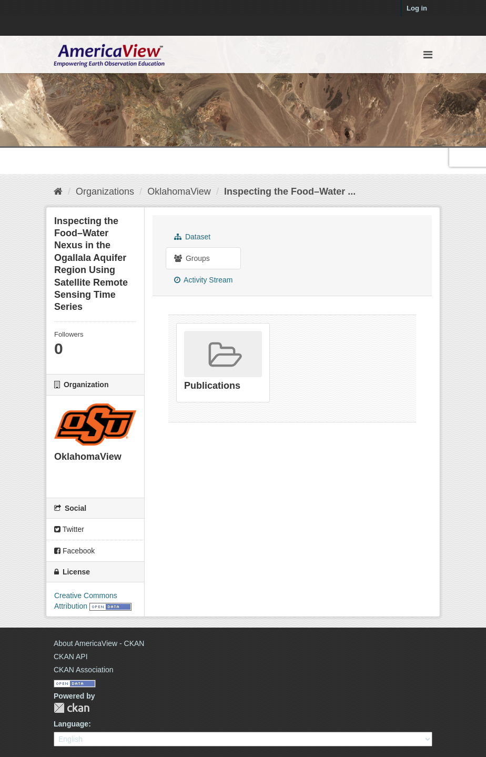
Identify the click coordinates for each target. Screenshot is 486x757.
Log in (417, 8)
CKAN (71, 707)
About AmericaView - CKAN (99, 643)
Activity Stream (203, 280)
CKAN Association (84, 669)
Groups (192, 258)
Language (71, 724)
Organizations (105, 191)
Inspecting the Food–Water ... (290, 191)
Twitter (69, 529)
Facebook (74, 551)
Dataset (192, 237)
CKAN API (71, 656)
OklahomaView (179, 191)
